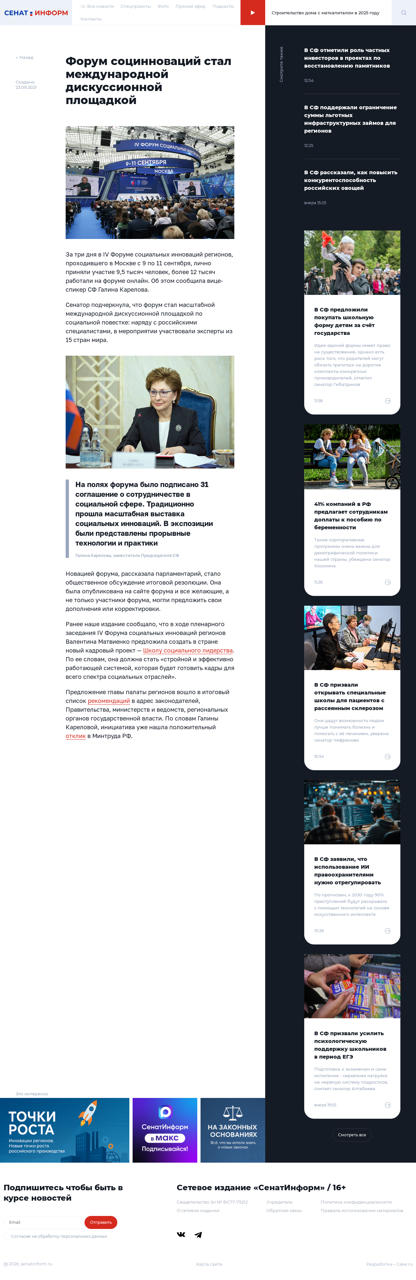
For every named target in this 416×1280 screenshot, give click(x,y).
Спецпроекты (136, 6)
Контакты (91, 18)
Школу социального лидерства (188, 650)
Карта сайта (209, 1264)
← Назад (24, 57)
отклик (76, 735)
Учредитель (279, 1202)
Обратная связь (284, 1210)
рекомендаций (109, 700)
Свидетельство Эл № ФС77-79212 (212, 1202)
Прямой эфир (191, 6)
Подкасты (223, 6)
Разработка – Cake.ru (389, 1264)
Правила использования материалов (362, 1210)
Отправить (101, 1222)
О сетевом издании (198, 1210)
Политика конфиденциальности (356, 1202)
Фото (163, 6)
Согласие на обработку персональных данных (59, 1236)
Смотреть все (352, 1134)
